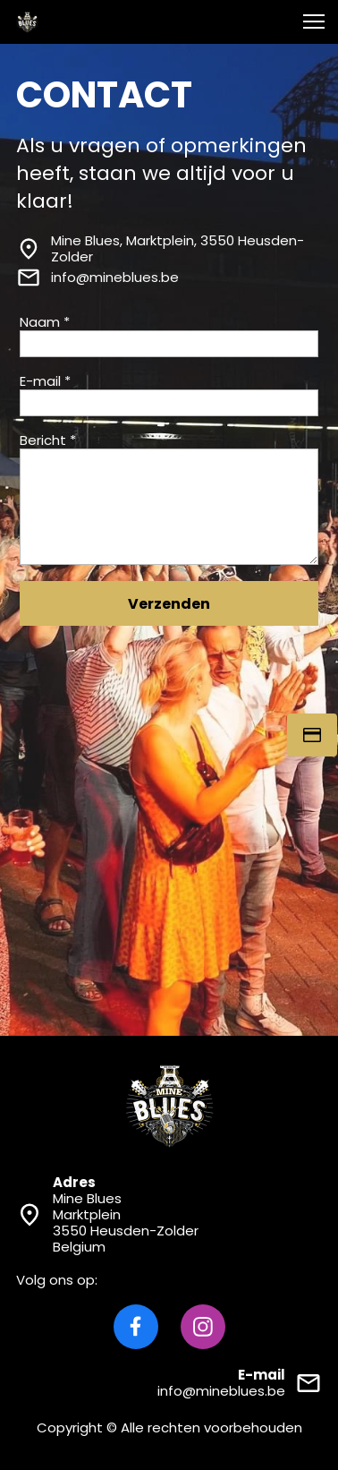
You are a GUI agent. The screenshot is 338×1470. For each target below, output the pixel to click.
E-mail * (45, 381)
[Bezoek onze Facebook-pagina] (136, 1326)
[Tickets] (312, 735)
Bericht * (48, 440)
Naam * (45, 322)
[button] (314, 21)
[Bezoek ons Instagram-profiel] (203, 1326)
